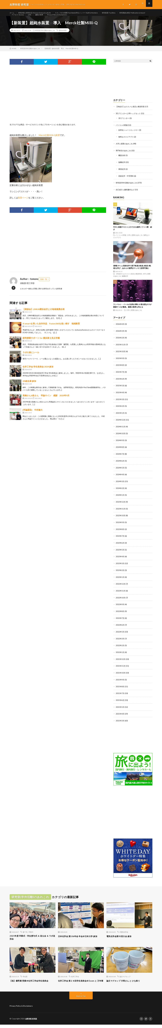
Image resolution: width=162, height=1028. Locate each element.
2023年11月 (121, 511)
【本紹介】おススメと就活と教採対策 (131, 112)
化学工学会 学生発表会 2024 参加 (38, 372)
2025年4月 (120, 396)
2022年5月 (120, 632)
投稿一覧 (43, 285)
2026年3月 (120, 335)
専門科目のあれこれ (124, 155)
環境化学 (122, 174)
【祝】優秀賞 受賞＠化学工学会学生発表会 (31, 982)
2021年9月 (120, 679)
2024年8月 (120, 450)
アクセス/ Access (52, 18)
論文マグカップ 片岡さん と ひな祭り (126, 980)
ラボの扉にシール (31, 358)
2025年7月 (120, 376)
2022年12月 (121, 585)
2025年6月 (120, 382)
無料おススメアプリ (126, 142)
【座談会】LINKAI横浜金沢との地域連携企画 (44, 315)
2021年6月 (120, 699)
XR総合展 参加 (29, 386)
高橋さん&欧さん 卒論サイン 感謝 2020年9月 (46, 401)
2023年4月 (120, 558)
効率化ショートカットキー (129, 135)
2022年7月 (120, 619)
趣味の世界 (76, 18)
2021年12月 (121, 659)
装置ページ (23, 203)
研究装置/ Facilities (122, 13)
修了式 (25, 931)
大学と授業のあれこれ (125, 149)
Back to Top (81, 1000)
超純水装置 (63, 36)
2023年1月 (120, 578)
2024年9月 (120, 443)
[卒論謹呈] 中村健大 (33, 415)
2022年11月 (121, 592)
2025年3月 (120, 403)
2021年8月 (120, 686)
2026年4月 (120, 328)
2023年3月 (120, 565)
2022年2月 (120, 645)
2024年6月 (120, 463)
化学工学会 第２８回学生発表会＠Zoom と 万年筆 (79, 982)
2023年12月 (121, 504)
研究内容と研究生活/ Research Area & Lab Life (38, 13)
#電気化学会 (124, 931)
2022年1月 (120, 652)
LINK (66, 18)
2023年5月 (120, 551)
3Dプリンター (124, 124)
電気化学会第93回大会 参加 (121, 935)
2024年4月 (120, 477)
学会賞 (25, 976)
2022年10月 (121, 598)
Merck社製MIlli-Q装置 (49, 140)
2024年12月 (121, 423)
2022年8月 (120, 612)
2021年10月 (121, 672)
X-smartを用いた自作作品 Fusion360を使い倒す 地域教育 (51, 329)
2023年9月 (120, 524)
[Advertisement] (58, 103)
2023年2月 (120, 571)
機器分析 (122, 160)
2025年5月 (120, 389)
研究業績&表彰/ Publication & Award (26, 18)
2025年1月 (120, 416)
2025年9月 (120, 362)
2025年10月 (121, 355)
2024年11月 (121, 430)
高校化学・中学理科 (126, 180)
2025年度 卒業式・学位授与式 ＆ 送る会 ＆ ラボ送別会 (32, 937)
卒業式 (31, 931)
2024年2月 (120, 490)
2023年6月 (120, 544)
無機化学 (122, 167)
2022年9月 (120, 605)
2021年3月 (120, 720)
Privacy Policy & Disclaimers (96, 18)
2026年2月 (120, 342)
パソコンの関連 (122, 130)
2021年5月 (120, 706)
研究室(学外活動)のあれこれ (45, 36)
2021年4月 (120, 713)
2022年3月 (120, 639)
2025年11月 (121, 349)
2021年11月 (121, 666)
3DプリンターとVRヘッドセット (129, 119)
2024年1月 (120, 497)
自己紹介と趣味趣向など (126, 194)
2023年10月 (121, 517)
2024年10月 (121, 436)
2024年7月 (120, 457)
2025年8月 (120, 369)
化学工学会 (75, 976)
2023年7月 (120, 538)
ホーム (12, 13)
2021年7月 (120, 693)
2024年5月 (120, 470)
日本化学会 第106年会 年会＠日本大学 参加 (80, 937)
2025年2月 (120, 409)
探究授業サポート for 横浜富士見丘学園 (41, 343)
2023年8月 (120, 531)
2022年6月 (120, 625)
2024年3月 (120, 484)
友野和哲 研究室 (31, 1022)
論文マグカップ (125, 976)
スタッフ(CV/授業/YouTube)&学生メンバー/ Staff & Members (86, 13)
